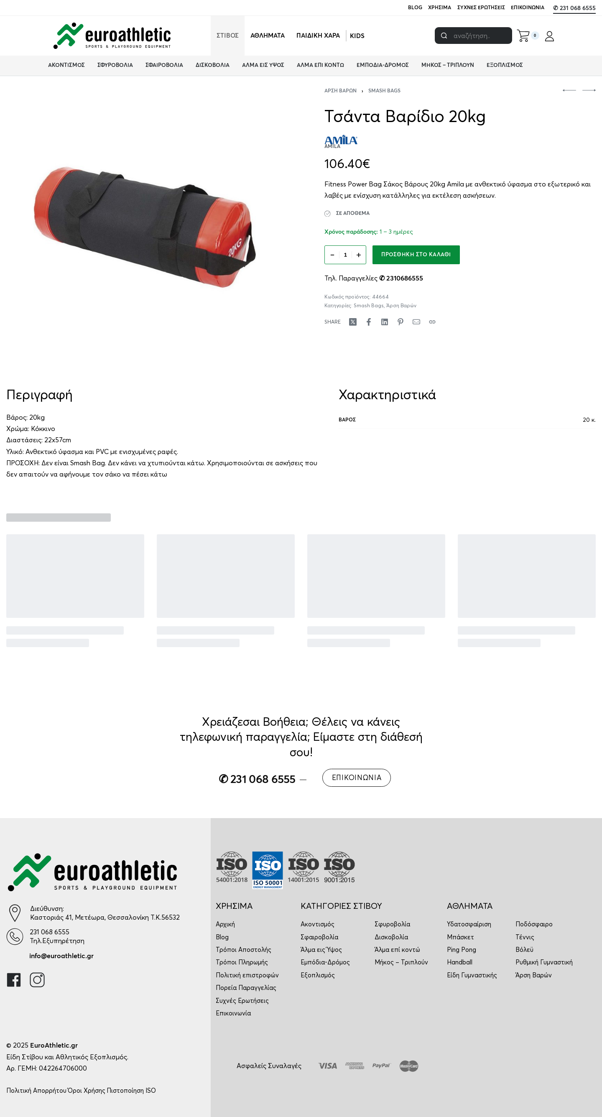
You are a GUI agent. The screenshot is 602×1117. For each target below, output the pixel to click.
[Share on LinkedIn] (384, 322)
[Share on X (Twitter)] (353, 322)
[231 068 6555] (14, 936)
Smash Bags (384, 91)
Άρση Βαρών (340, 91)
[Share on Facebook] (368, 322)
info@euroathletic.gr (61, 956)
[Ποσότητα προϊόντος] (345, 254)
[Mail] (416, 322)
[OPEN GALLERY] (144, 227)
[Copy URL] (432, 322)
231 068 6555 (49, 932)
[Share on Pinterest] (400, 322)
